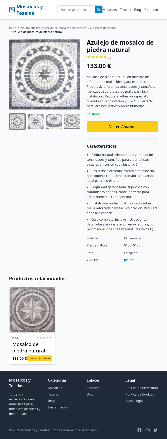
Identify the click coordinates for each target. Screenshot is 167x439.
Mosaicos (110, 9)
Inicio (12, 28)
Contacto (151, 9)
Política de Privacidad (142, 388)
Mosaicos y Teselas (26, 9)
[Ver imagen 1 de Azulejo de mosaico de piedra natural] (17, 121)
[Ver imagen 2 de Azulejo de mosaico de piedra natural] (35, 121)
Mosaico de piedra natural (28, 347)
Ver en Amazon (122, 126)
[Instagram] (147, 430)
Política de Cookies (140, 394)
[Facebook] (139, 430)
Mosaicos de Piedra (103, 28)
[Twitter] (155, 430)
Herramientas (58, 407)
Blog (137, 9)
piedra (129, 260)
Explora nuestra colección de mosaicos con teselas (53, 28)
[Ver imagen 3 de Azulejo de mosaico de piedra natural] (54, 121)
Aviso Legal (134, 401)
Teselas (125, 9)
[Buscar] (98, 9)
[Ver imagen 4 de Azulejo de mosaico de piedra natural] (72, 121)
